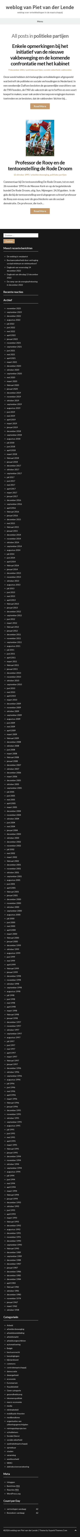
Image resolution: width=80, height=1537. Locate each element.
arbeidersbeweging (40, 174)
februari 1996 (13, 1102)
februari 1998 (13, 1014)
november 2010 (14, 677)
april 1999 (11, 964)
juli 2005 (10, 792)
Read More (40, 106)
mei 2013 (11, 596)
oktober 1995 (13, 1118)
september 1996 (14, 1076)
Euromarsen (12, 1383)
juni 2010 (11, 688)
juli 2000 (10, 918)
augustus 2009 (13, 719)
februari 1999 (13, 968)
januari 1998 (12, 1018)
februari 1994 (13, 1195)
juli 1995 (10, 1129)
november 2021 (14, 343)
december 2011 (14, 634)
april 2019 (11, 419)
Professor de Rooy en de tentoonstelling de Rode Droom (40, 165)
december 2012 (14, 611)
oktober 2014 (13, 542)
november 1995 (14, 1114)
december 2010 (14, 673)
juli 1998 (10, 995)
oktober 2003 (13, 838)
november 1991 (14, 1237)
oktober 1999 (13, 949)
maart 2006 (12, 776)
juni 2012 (11, 619)
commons (11, 1363)
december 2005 (14, 780)
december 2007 (14, 765)
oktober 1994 (13, 1164)
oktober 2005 (13, 784)
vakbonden (66, 70)
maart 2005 (12, 807)
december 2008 (14, 742)
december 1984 (14, 1279)
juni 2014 (11, 557)
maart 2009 (12, 734)
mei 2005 (11, 799)
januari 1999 (12, 972)
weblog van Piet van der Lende (40, 7)
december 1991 (14, 1233)
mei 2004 (11, 826)
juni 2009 (11, 723)
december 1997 (14, 1022)
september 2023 (14, 312)
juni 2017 (11, 481)
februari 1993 (13, 1221)
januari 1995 (12, 1152)
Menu (40, 21)
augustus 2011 (13, 646)
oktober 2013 (13, 581)
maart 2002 (12, 857)
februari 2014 (13, 565)
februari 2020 (13, 385)
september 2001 (14, 876)
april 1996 (11, 1095)
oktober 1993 (13, 1206)
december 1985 (14, 1275)
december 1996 (14, 1068)
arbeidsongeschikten (16, 1340)
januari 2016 (12, 515)
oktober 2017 (13, 469)
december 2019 (14, 392)
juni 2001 (11, 884)
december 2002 (14, 842)
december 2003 (14, 834)
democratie (12, 1371)
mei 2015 (11, 523)
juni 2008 (11, 749)
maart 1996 (12, 1099)
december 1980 (14, 1294)
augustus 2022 (13, 320)
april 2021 (11, 358)
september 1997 (14, 1033)
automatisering (14, 1344)
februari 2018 (13, 458)
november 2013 (14, 577)
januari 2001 (12, 895)
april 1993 (11, 1214)
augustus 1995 (13, 1125)
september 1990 (14, 1244)
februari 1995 (13, 1149)
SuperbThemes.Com (58, 1530)
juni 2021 (11, 350)
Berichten (13, 1486)
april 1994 (11, 1187)
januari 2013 (12, 607)
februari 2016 (13, 511)
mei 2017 (11, 485)
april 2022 (11, 335)
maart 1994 (12, 1191)
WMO (9, 1463)
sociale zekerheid (52, 70)
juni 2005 (11, 795)
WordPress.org (14, 1493)
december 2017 (14, 465)
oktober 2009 (13, 711)
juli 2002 (10, 849)
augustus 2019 (13, 408)
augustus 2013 (13, 584)
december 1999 (14, 945)
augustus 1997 (13, 1037)
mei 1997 (11, 1049)
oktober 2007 (13, 769)
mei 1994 (11, 1183)
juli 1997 (10, 1041)
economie (11, 1379)
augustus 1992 (13, 1229)
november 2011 (14, 638)
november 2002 (14, 845)
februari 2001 (13, 891)
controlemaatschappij (16, 1367)
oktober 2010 (13, 680)
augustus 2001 (13, 880)
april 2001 (11, 888)
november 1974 (14, 1298)
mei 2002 (11, 853)
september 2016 (14, 504)
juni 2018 (11, 446)
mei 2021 (11, 354)
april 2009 (11, 730)
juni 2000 (11, 922)
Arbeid (10, 1325)
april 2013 (11, 600)
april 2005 (11, 803)
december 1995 (14, 1110)
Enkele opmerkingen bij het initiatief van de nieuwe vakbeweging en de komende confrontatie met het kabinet (40, 54)
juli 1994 (10, 1175)
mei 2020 (11, 377)
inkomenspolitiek (14, 1398)
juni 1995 (11, 1133)
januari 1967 (12, 1302)
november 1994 (14, 1160)
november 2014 (14, 538)
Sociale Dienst (13, 1436)
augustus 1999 (13, 953)
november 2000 (14, 903)
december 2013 (14, 573)
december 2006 (14, 772)
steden (10, 1451)
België (9, 1348)
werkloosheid (13, 1459)
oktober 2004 (13, 818)
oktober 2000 (13, 907)
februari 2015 (13, 527)
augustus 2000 (13, 914)
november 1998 (14, 980)
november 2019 (14, 396)
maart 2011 (12, 661)
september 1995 (14, 1122)
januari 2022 (12, 339)
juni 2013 (11, 592)
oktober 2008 (13, 746)
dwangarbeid (12, 1375)
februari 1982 (13, 1287)
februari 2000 (13, 937)
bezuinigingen (13, 1356)
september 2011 (14, 642)
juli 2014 (10, 554)
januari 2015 (12, 531)
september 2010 (14, 684)
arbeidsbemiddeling (15, 1333)
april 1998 (11, 1006)
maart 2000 (12, 934)
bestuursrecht (13, 1352)
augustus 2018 (13, 439)
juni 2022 (11, 327)
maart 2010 (12, 699)
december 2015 (14, 519)
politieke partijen (34, 70)
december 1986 (14, 1271)
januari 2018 (12, 462)
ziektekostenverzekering (18, 1466)
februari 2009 (13, 738)
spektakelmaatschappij (17, 1443)
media (9, 1406)
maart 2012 (12, 623)
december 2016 (14, 500)
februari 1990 (13, 1248)
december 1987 (14, 1264)
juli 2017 (10, 477)
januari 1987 (12, 1267)
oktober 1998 (13, 984)
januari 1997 (12, 1064)
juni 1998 (11, 999)
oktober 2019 (13, 400)
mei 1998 (11, 1003)
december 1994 (14, 1156)
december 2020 (14, 366)
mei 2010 (11, 692)
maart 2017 (12, 492)
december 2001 (14, 864)
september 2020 (14, 373)
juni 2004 (11, 822)
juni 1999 (11, 957)
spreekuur (11, 1447)
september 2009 (14, 715)
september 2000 (14, 911)
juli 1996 (10, 1083)
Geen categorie (14, 1390)
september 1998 (14, 987)
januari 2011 (12, 669)
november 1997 (14, 1026)
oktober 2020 (13, 370)
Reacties (13, 1490)
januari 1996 (12, 1106)
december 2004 (14, 811)
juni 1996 (11, 1087)
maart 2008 (12, 753)
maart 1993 (12, 1218)
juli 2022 (10, 323)
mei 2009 (11, 726)
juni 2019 (11, 412)
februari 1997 (13, 1060)
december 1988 (14, 1260)
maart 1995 (12, 1145)
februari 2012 (13, 627)
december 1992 (14, 1225)
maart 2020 (12, 381)
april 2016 (11, 508)
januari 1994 (12, 1198)
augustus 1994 (13, 1171)
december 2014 (14, 535)
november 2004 (14, 815)
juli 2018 (10, 442)
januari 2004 (12, 830)
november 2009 (14, 707)
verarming (11, 1455)
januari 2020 (12, 389)
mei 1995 (11, 1137)
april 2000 (11, 930)
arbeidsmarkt (13, 1337)
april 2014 (11, 561)
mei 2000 (11, 926)
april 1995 (11, 1141)
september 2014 (14, 546)
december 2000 (14, 899)
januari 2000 (12, 941)
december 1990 (14, 1241)
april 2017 (11, 488)
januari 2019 (12, 427)
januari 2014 (12, 569)
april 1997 (11, 1053)
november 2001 (14, 868)
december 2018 (14, 431)
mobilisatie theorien (16, 1413)
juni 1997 (11, 1045)
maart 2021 (12, 362)
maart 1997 (12, 1056)
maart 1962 (12, 1306)
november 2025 (14, 308)
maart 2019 (12, 423)
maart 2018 (12, 454)
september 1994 (14, 1168)
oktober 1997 (13, 1030)
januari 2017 (12, 496)
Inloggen (11, 1482)
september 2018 (14, 435)
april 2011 (11, 657)
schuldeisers (12, 1432)
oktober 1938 (13, 1310)
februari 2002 (13, 861)
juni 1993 (11, 1210)
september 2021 (14, 346)
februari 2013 (13, 604)
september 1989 (14, 1256)
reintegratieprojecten (16, 1428)
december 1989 (14, 1252)
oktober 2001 (13, 872)
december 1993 (14, 1202)
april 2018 (11, 450)
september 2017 (14, 473)
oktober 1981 (13, 1291)
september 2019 (14, 404)
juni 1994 (11, 1179)
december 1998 (14, 976)
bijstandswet (13, 1360)
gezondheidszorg (14, 1394)
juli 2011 (10, 650)
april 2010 (11, 696)
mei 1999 (11, 960)
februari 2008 (13, 757)
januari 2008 (12, 761)
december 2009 (14, 703)
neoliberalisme (13, 1417)
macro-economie (14, 1402)
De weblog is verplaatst (17, 256)
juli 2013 (10, 588)
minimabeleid (12, 1409)
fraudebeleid (12, 1387)
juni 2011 (11, 653)
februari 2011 (13, 665)
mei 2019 (11, 416)
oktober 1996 (13, 1072)
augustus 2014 (13, 550)
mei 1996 (11, 1091)
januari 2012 (12, 630)
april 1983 (11, 1283)
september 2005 (14, 788)
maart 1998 (12, 1010)
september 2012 (14, 615)
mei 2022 (11, 331)
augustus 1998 (13, 991)
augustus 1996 (13, 1079)
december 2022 (14, 316)
